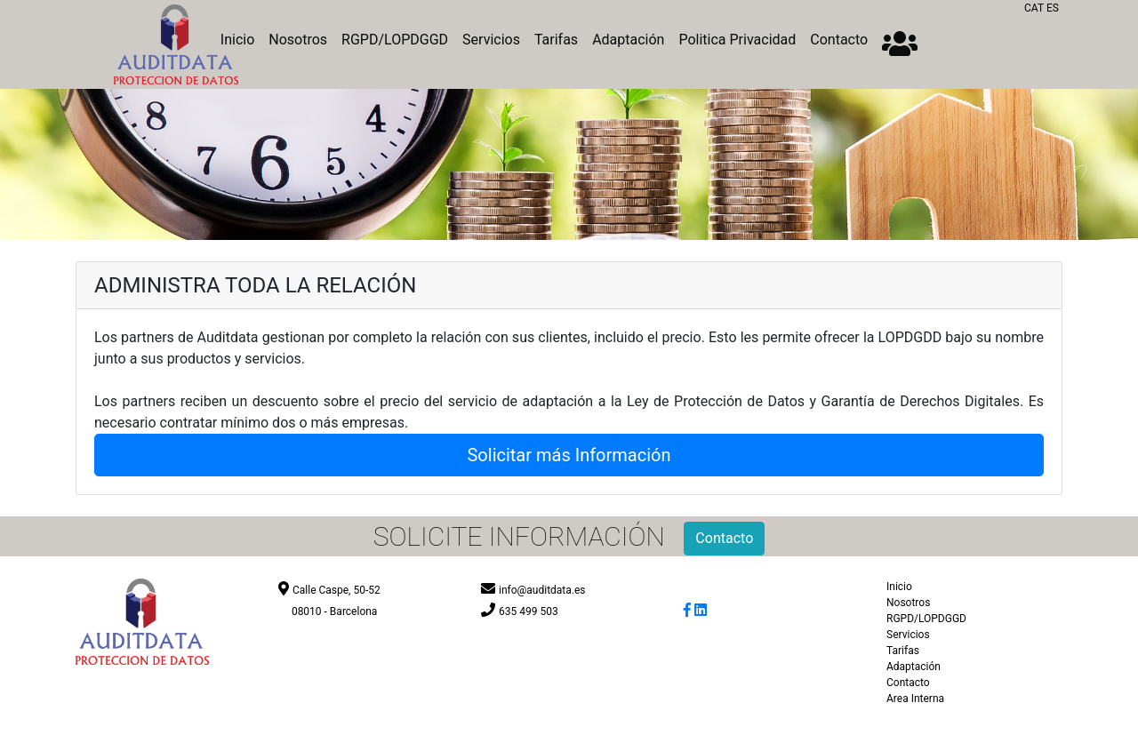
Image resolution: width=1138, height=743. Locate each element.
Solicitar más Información (568, 455)
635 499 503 (528, 611)
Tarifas (556, 39)
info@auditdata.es (542, 590)
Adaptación (628, 39)
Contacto (839, 39)
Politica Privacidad (737, 39)
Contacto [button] (724, 538)
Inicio (899, 586)
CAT (1034, 8)
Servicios (491, 39)
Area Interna (915, 698)
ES (1052, 8)
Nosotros (297, 39)
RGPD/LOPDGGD (394, 39)
